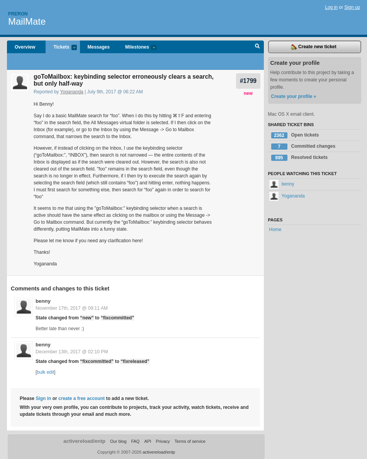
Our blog (118, 441)
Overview (25, 47)
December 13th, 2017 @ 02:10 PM (72, 351)
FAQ (135, 441)
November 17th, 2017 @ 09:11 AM (72, 308)
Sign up (352, 7)
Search (257, 47)
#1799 (248, 81)
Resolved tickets (299, 158)
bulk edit (45, 372)
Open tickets (295, 135)
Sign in (43, 398)
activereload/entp (84, 441)
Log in (331, 7)
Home (275, 229)
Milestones (136, 47)
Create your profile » (293, 96)
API (147, 441)
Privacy (163, 441)
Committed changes (303, 146)
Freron (18, 14)
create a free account (81, 398)
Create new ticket (313, 47)
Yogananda (71, 91)
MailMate (27, 21)
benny (43, 301)
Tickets (61, 47)
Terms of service (190, 441)
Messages (99, 47)
